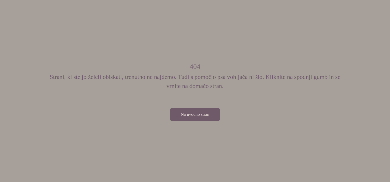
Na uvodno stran (195, 114)
